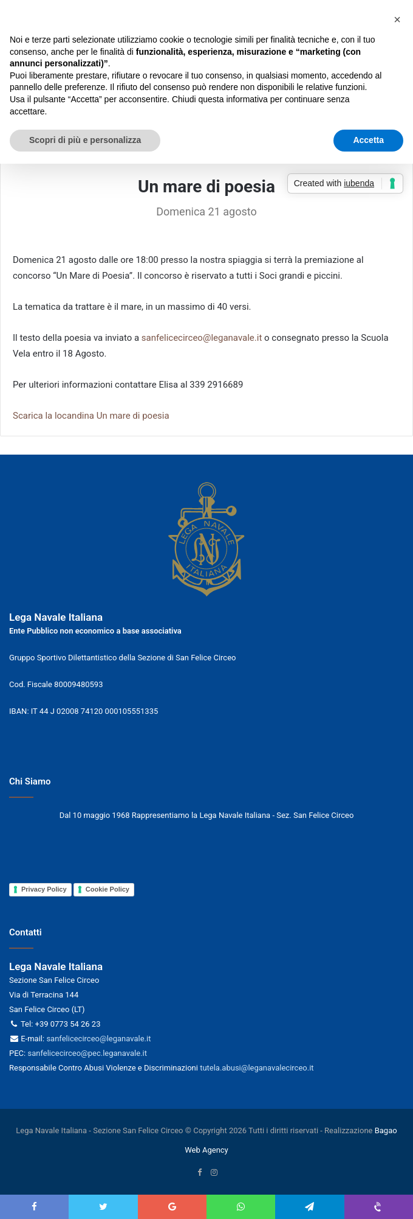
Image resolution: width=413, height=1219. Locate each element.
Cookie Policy (107, 889)
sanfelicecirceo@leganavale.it (202, 337)
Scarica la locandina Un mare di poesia (91, 415)
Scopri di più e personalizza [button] (85, 140)
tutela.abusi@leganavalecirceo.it (256, 1067)
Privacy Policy (44, 889)
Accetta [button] (368, 140)
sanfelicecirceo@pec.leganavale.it (86, 1053)
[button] (397, 19)
